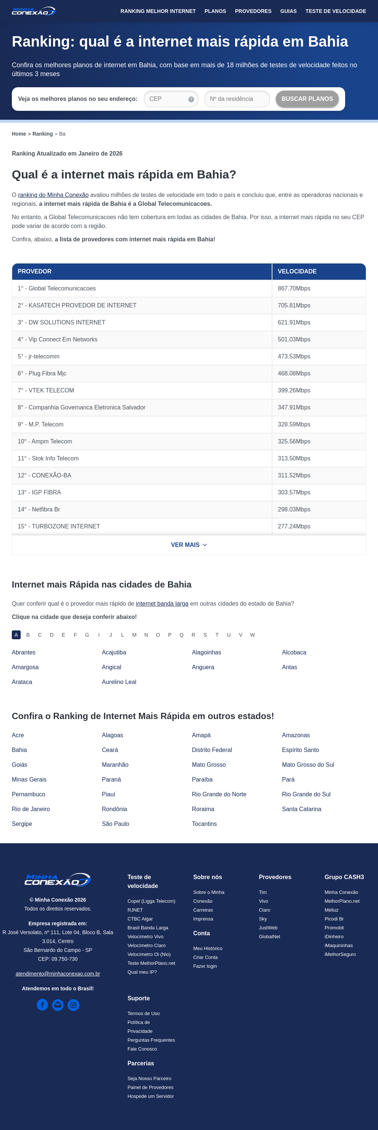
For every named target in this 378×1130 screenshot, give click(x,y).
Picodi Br (334, 919)
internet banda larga (162, 603)
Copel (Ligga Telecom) (151, 901)
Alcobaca (294, 652)
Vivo (263, 901)
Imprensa (203, 919)
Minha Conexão (341, 892)
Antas (289, 667)
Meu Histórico (207, 948)
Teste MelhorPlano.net (151, 963)
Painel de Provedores (150, 1087)
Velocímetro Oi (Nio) (149, 954)
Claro (264, 910)
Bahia (19, 750)
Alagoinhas (206, 652)
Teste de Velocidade (336, 11)
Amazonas (296, 735)
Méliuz (331, 910)
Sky (263, 919)
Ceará (110, 750)
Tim (263, 892)
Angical (111, 667)
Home (19, 134)
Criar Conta (205, 957)
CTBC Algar (140, 919)
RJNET (135, 910)
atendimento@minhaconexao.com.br (58, 974)
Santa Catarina (302, 809)
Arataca (22, 682)
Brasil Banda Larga (147, 927)
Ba (62, 134)
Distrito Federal (212, 750)
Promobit (334, 927)
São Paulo (115, 824)
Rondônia (114, 809)
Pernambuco (28, 794)
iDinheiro (333, 936)
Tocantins (204, 824)
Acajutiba (114, 652)
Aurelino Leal (119, 682)
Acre (18, 735)
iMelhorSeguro (340, 954)
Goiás (19, 765)
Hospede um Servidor (150, 1096)
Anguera (203, 667)
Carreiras (203, 910)
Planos (215, 11)
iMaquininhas (338, 945)
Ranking (42, 134)
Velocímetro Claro (146, 945)
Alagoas (112, 735)
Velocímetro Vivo (145, 936)
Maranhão (115, 765)
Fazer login (205, 966)
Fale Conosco (142, 1049)
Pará (288, 779)
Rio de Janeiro (31, 809)
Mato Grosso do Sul (308, 765)
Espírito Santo (300, 750)
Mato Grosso (209, 765)
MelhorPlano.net (342, 901)
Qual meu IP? (142, 972)
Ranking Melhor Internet (158, 11)
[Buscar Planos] (307, 99)
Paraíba (202, 779)
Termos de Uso (143, 1013)
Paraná (111, 779)
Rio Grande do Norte (219, 794)
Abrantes (23, 652)
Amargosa (25, 667)
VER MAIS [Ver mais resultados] (189, 545)
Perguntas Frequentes (151, 1040)
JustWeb (268, 927)
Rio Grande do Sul (306, 794)
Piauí (108, 794)
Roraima (203, 809)
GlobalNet (269, 936)
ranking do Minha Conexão (53, 195)
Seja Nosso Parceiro (149, 1078)
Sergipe (22, 824)
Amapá (201, 735)
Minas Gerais (29, 779)
